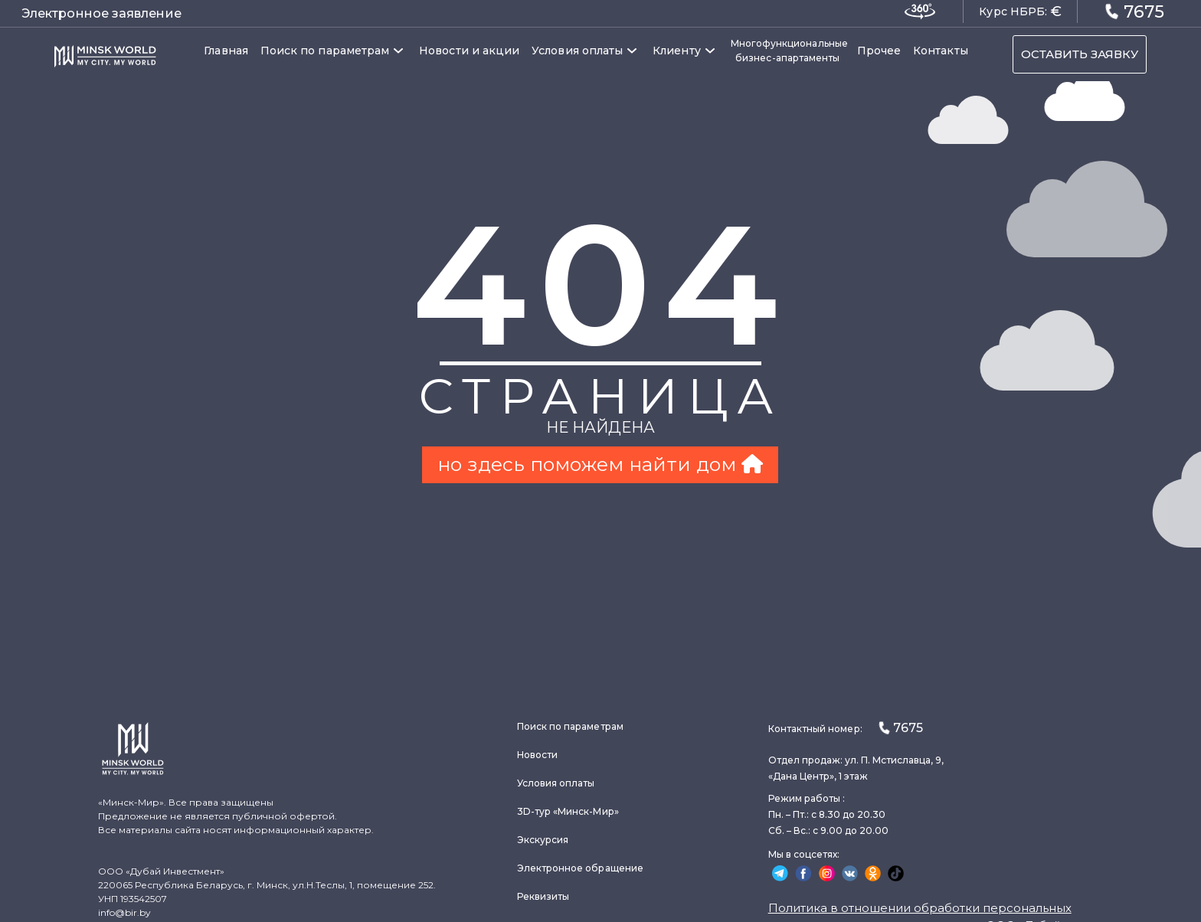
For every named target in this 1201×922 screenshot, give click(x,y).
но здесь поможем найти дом (600, 464)
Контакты (940, 50)
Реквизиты (543, 896)
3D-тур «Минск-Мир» (568, 811)
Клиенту (677, 50)
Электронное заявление (101, 13)
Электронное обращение (580, 868)
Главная (226, 50)
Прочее (879, 50)
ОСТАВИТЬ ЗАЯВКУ (1079, 54)
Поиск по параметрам (324, 50)
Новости (537, 754)
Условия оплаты (577, 50)
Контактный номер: (845, 728)
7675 (1134, 11)
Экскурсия (543, 839)
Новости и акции (469, 50)
